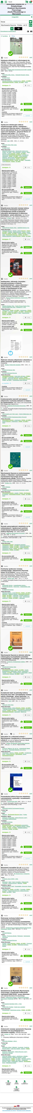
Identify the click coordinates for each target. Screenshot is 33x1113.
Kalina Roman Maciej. (9, 227)
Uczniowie (20, 1047)
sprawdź (28, 115)
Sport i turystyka (16, 882)
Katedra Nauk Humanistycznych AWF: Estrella (19, 69)
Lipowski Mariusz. (7, 933)
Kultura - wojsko (24, 233)
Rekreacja (5, 882)
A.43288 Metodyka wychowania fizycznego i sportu (15, 490)
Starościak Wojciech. (17, 749)
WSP (10, 701)
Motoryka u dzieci (6, 1047)
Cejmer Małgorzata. (25, 414)
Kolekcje (13, 31)
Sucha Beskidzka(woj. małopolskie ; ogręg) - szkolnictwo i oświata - (15, 671)
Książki (4, 811)
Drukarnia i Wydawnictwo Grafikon (16, 661)
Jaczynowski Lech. (10, 414)
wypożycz (27, 104)
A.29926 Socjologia (7, 822)
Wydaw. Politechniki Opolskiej (12, 364)
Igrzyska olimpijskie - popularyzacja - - (16, 81)
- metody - (12, 493)
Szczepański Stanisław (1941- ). (12, 1004)
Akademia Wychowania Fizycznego (16, 405)
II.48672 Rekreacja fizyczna (9, 940)
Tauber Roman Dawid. (22, 306)
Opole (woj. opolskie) (19, 1007)
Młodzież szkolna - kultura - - (16, 827)
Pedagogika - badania (17, 1061)
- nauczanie (11, 711)
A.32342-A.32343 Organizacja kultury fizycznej (14, 417)
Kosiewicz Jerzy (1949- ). (10, 879)
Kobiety (4, 936)
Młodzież (4, 814)
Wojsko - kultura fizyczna (14, 232)
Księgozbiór (15, 17)
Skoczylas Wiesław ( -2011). (9, 1041)
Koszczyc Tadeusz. (10, 748)
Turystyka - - (16, 311)
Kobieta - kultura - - (14, 943)
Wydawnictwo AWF (12, 801)
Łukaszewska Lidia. (25, 586)
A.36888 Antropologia (8, 589)
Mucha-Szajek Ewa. (9, 307)
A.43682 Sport (6, 148)
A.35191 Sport (6, 78)
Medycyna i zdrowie (7, 1053)
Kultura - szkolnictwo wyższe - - (15, 548)
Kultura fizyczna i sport (21, 817)
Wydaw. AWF (10, 578)
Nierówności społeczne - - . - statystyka (15, 597)
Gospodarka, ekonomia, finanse (23, 886)
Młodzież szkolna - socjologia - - (15, 828)
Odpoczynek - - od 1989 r (10, 889)
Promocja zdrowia (11, 936)
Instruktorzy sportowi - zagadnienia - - (14, 545)
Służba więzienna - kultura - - (16, 236)
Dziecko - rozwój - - (14, 153)
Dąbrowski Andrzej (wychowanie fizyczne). (13, 808)
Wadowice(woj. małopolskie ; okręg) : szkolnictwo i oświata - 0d (17, 673)
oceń (31, 57)
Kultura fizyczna (12, 883)
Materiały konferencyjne (8, 151)
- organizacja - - (16, 420)
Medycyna (23, 711)
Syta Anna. (17, 586)
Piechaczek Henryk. (7, 586)
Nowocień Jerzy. (9, 145)
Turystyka (4, 883)
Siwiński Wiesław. (8, 306)
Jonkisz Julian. (7, 541)
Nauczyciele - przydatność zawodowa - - (15, 155)
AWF (8, 141)
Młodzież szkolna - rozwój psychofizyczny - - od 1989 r (14, 1058)
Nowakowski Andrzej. (9, 667)
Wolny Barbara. (6, 487)
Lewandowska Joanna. (20, 585)
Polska (25, 814)
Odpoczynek (25, 882)
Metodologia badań (11, 1062)
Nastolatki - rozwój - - (16, 161)
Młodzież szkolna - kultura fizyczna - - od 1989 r (16, 1059)
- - (13, 82)
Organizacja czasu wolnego (20, 380)
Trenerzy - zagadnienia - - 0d (15, 549)
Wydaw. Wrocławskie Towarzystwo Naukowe (18, 743)
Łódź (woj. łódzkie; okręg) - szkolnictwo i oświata (14, 1056)
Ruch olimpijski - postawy (19, 152)
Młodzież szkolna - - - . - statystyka (16, 595)
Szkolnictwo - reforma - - (13, 752)
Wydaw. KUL (8, 483)
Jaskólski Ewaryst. (23, 227)
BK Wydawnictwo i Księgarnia (21, 873)
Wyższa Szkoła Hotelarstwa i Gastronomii (16, 297)
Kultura (10, 754)
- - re (16, 312)
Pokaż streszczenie (6, 164)
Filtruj (13, 36)
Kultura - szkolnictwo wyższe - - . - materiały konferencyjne (17, 710)
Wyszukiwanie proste (5, 31)
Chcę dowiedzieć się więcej (9, 1110)
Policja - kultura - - (16, 233)
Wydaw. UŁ (7, 1034)
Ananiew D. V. (21, 307)
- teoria (20, 754)
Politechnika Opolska (7, 1007)
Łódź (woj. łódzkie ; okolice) (18, 1048)
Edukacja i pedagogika (8, 817)
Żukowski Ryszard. (22, 74)
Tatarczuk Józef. (8, 704)
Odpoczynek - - (10, 310)
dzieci (15, 814)
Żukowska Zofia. (8, 74)
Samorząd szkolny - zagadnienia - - (16, 546)
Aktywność (13, 378)
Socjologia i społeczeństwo (9, 819)
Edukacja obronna (7, 230)
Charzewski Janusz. (7, 585)
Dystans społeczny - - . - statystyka (16, 596)
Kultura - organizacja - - (15, 421)
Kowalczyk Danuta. (8, 370)
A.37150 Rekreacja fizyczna (9, 373)
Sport (26, 82)
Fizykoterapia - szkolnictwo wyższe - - (16, 1010)
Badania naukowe (7, 1057)
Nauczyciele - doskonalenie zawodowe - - (14, 158)
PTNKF (9, 218)
